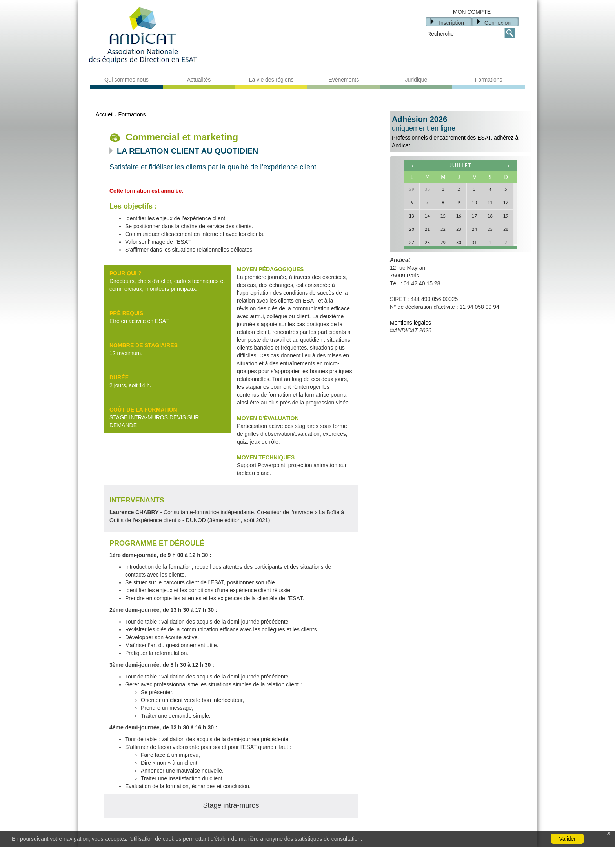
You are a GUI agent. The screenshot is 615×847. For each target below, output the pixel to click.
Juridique (416, 79)
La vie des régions (271, 79)
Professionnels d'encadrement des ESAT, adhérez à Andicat (460, 132)
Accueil (104, 114)
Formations (488, 79)
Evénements (343, 79)
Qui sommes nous (126, 79)
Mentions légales (410, 322)
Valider (567, 839)
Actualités (199, 79)
